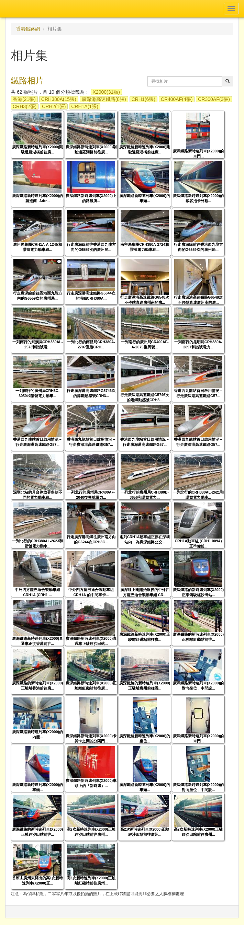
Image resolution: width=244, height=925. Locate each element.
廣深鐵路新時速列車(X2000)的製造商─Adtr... (37, 198)
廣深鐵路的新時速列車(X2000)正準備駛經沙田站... (198, 592)
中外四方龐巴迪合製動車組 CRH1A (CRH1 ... (37, 592)
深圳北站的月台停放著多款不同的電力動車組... (37, 494)
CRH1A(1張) (84, 106)
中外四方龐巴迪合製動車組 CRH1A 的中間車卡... (91, 592)
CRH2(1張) (54, 106)
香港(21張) (24, 99)
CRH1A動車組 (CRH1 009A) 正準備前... (198, 543)
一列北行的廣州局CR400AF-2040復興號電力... (91, 494)
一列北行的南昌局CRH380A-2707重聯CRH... (91, 344)
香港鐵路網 (28, 29)
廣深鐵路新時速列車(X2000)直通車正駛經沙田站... (91, 641)
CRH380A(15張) (58, 99)
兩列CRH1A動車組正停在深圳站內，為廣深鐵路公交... (145, 539)
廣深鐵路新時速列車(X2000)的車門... (198, 153)
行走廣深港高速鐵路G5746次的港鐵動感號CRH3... (91, 393)
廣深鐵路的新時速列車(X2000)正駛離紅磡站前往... (198, 636)
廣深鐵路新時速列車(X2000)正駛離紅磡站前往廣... (144, 636)
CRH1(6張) (143, 99)
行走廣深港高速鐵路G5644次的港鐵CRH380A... (91, 295)
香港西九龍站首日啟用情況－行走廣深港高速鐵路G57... (198, 393)
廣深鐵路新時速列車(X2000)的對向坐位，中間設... (198, 685)
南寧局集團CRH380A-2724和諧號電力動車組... (144, 247)
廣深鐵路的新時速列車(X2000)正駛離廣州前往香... (144, 685)
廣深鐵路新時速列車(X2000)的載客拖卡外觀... (198, 198)
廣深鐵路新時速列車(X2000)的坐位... (144, 738)
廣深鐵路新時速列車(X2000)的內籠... (37, 734)
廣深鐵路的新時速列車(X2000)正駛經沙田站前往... (37, 831)
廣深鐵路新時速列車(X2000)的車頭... (144, 198)
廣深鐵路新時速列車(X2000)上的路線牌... (91, 198)
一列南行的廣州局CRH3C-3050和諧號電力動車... (37, 393)
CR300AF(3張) (214, 99)
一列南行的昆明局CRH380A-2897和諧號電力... (198, 344)
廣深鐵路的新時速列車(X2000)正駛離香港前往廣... (37, 685)
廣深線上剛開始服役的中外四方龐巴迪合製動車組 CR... (144, 592)
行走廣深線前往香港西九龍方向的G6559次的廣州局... (91, 247)
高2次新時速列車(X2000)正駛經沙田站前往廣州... (91, 831)
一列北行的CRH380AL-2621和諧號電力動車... (198, 494)
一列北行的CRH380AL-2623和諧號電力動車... (37, 543)
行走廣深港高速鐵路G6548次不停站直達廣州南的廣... (144, 299)
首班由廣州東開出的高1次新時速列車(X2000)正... (37, 880)
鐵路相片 (27, 80)
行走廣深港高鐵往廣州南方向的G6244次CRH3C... (91, 539)
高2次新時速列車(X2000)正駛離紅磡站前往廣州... (91, 880)
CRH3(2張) (24, 106)
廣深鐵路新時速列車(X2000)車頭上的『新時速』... (91, 783)
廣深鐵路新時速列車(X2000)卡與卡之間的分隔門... (91, 738)
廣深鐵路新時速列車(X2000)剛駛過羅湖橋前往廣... (37, 149)
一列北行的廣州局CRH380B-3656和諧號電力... (145, 494)
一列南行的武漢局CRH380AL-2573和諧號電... (37, 344)
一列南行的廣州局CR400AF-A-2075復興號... (145, 344)
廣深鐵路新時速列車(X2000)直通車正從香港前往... (37, 641)
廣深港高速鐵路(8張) (104, 99)
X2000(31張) (106, 92)
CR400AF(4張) (177, 99)
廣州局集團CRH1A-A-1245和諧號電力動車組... (37, 247)
